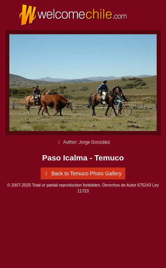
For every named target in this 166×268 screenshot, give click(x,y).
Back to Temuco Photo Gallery (82, 173)
